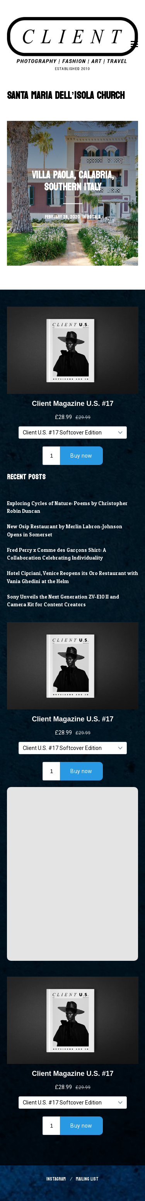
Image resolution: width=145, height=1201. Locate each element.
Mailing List (87, 1179)
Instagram (56, 1179)
